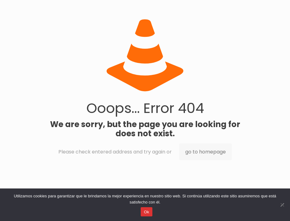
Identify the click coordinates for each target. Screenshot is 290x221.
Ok (146, 212)
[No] (282, 205)
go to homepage (205, 151)
